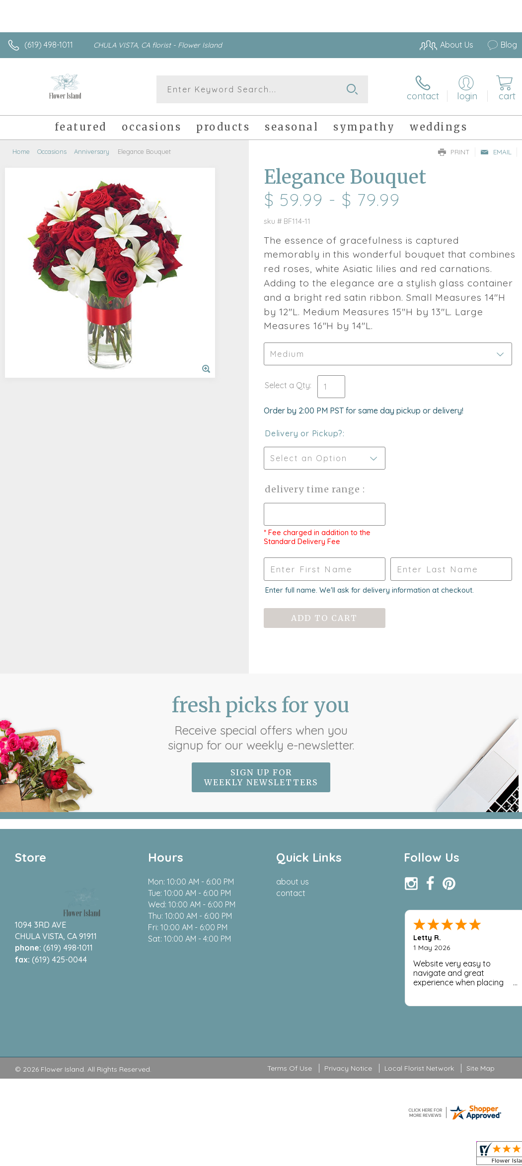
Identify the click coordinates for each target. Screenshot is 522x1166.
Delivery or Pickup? (304, 433)
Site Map (480, 1068)
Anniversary (91, 151)
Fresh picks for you (261, 723)
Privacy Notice (348, 1068)
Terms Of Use (289, 1068)
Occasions (52, 151)
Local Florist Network (419, 1068)
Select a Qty (287, 385)
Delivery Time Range (314, 489)
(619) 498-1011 (48, 45)
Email (496, 151)
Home (21, 151)
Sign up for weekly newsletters (261, 777)
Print (454, 151)
